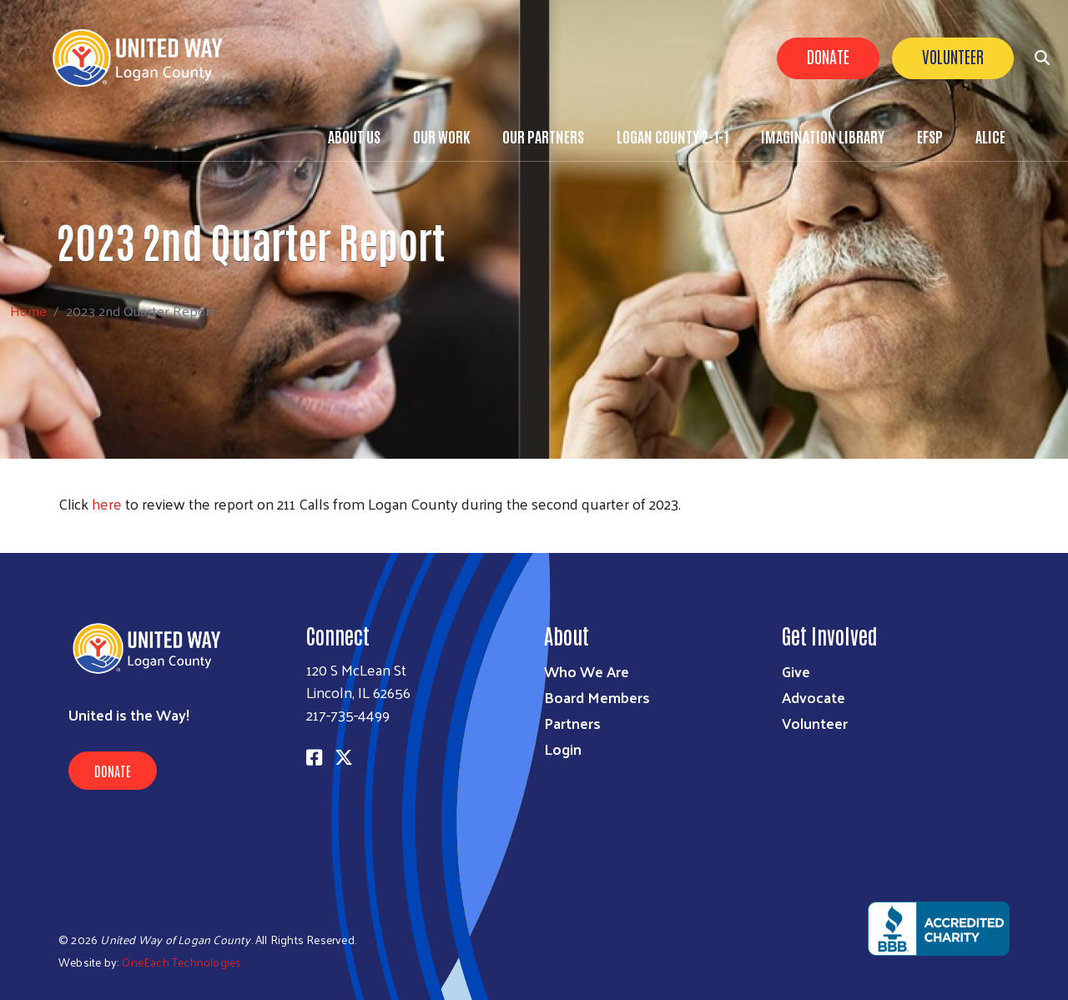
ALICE (990, 136)
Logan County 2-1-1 (672, 136)
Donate (828, 56)
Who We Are (586, 671)
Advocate (813, 697)
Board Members (597, 697)
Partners (572, 723)
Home (28, 310)
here (107, 503)
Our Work (441, 136)
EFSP (930, 136)
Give (796, 671)
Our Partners (543, 136)
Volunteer (953, 56)
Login (563, 748)
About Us (354, 136)
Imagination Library (822, 136)
